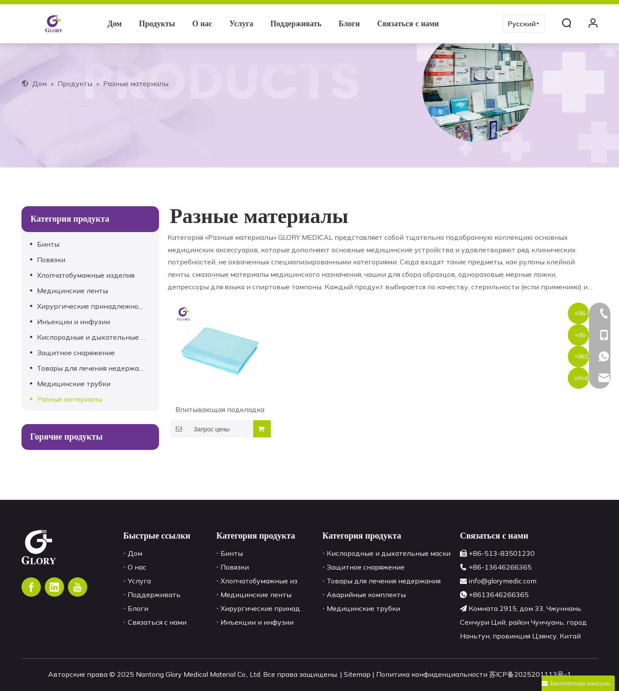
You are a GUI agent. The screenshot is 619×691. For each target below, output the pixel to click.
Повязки (51, 259)
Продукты (157, 24)
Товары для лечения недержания (94, 368)
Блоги (349, 24)
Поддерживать (296, 24)
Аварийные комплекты (366, 594)
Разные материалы (69, 399)
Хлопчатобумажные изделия (86, 275)
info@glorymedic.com (502, 580)
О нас (202, 24)
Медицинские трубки (73, 383)
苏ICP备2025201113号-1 (530, 674)
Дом (114, 24)
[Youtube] (77, 587)
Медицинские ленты (72, 290)
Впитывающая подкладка (219, 409)
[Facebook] (31, 587)
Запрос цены (200, 428)
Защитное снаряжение (76, 352)
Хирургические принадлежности (93, 306)
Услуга (242, 24)
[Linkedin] (54, 587)
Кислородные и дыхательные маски (96, 337)
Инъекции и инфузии (73, 321)
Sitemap (358, 674)
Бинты (48, 244)
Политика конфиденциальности (432, 674)
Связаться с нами (408, 24)
